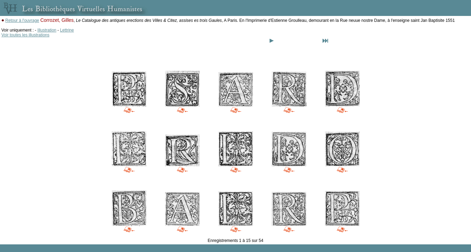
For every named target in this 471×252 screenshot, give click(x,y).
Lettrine (67, 30)
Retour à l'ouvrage (22, 20)
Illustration (46, 30)
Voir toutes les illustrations (25, 35)
